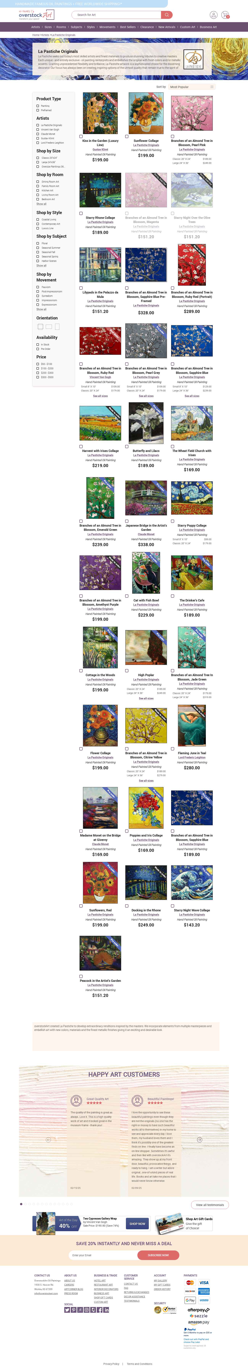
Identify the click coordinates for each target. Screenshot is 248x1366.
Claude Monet (146, 534)
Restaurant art (103, 1284)
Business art (101, 1293)
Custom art (101, 1302)
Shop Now (137, 1224)
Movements (107, 27)
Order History (162, 1289)
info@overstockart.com (46, 1293)
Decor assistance (134, 1296)
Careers (69, 1284)
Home (35, 35)
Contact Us (131, 1283)
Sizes (48, 27)
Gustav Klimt (100, 149)
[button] (199, 1140)
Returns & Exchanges (136, 1292)
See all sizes (100, 396)
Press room (71, 1293)
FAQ (126, 1288)
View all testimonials (210, 1205)
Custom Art (187, 27)
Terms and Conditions (139, 1364)
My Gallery (160, 1280)
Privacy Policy (111, 1364)
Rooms (61, 27)
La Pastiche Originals (63, 35)
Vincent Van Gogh (100, 377)
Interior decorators (106, 1289)
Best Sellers (128, 27)
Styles (91, 27)
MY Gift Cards (162, 1284)
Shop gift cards (103, 1297)
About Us (69, 1280)
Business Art (208, 27)
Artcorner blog (73, 1289)
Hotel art (100, 1280)
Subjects (76, 27)
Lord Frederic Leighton (191, 757)
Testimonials (131, 1300)
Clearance (147, 27)
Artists (35, 27)
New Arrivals (167, 27)
